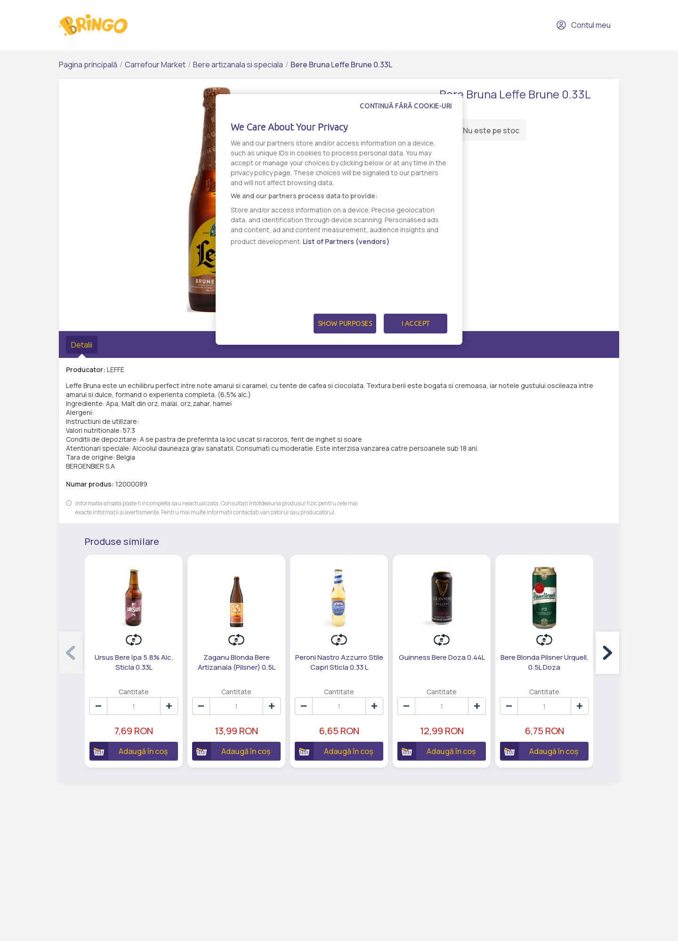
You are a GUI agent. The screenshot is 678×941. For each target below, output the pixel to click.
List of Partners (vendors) (346, 241)
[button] (607, 653)
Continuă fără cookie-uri (406, 106)
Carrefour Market (155, 64)
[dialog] (339, 219)
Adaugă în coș (128, 751)
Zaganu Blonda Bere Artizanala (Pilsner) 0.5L (236, 662)
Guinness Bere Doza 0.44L (442, 657)
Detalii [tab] (81, 345)
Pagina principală (88, 64)
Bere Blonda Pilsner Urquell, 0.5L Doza (544, 662)
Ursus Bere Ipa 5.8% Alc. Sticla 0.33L (134, 662)
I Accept (416, 323)
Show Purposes (345, 323)
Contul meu (583, 25)
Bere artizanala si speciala (238, 64)
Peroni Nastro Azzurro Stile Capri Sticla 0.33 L (339, 662)
